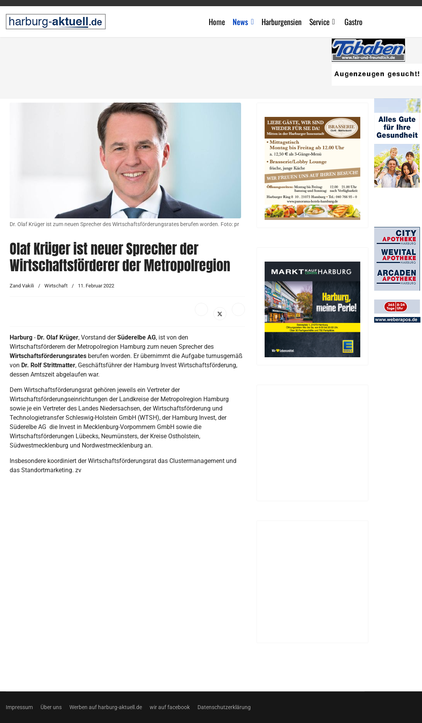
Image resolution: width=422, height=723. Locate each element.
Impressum (19, 707)
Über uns (51, 707)
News (240, 21)
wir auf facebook (170, 707)
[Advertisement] (172, 66)
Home (217, 21)
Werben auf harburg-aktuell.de (105, 707)
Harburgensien (282, 21)
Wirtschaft (56, 286)
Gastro (353, 21)
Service (319, 21)
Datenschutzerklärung (224, 707)
